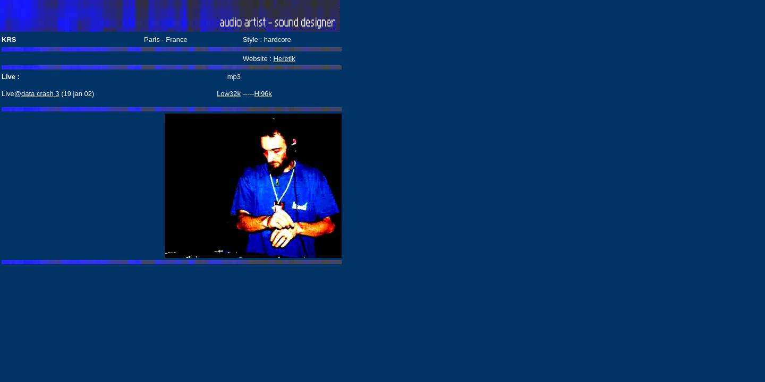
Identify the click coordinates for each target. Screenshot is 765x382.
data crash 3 (40, 94)
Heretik (284, 59)
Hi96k (263, 94)
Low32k (229, 94)
